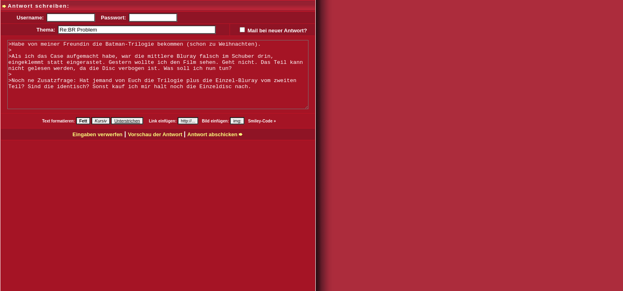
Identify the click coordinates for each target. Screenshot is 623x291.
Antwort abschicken (215, 134)
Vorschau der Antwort (156, 134)
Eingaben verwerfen (97, 134)
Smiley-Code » (262, 121)
